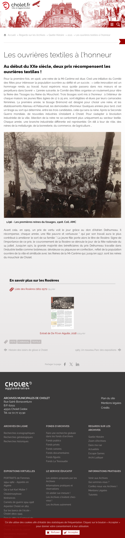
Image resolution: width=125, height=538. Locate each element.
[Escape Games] (96, 453)
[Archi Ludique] (95, 457)
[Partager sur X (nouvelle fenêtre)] (71, 364)
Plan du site (108, 398)
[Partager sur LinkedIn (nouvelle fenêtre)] (77, 364)
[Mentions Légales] (97, 490)
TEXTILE (36, 342)
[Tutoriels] (92, 494)
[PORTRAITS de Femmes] (17, 478)
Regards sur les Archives (32, 35)
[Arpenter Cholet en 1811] (16, 506)
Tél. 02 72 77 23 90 (14, 412)
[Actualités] (93, 449)
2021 (70, 35)
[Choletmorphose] (12, 494)
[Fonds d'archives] (57, 426)
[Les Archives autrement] (58, 504)
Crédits (105, 407)
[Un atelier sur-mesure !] (58, 493)
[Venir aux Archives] (98, 478)
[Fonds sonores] (54, 449)
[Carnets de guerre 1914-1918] (19, 502)
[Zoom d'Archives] (97, 441)
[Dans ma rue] (95, 445)
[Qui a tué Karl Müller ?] (15, 489)
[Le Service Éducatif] (59, 471)
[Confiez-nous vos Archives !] (102, 486)
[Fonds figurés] (53, 457)
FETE (13, 342)
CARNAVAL (23, 342)
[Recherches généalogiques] (18, 437)
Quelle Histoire (56, 35)
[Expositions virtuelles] (19, 471)
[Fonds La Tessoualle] (57, 461)
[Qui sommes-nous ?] (98, 482)
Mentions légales (111, 403)
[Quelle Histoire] (96, 437)
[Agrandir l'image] (62, 174)
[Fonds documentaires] (57, 453)
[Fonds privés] (53, 444)
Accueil (12, 35)
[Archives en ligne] (16, 426)
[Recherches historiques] (16, 441)
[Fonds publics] (53, 440)
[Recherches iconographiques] (19, 433)
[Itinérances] (9, 498)
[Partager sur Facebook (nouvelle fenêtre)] (65, 364)
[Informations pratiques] (104, 471)
